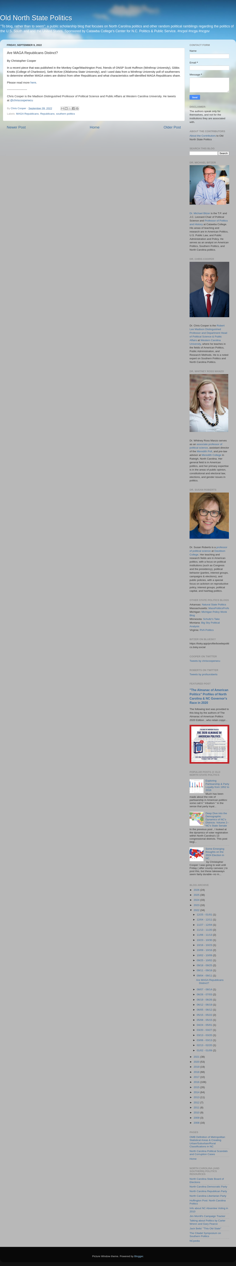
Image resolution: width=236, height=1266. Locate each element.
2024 (197, 899)
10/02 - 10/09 (205, 955)
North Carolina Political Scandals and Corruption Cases (209, 1153)
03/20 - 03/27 (205, 1030)
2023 (197, 905)
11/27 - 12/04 (205, 924)
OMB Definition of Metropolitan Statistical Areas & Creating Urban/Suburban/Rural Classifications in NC (207, 1142)
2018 (197, 1072)
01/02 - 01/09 (205, 1050)
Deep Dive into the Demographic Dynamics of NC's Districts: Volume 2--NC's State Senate (217, 819)
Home (94, 127)
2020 (197, 1061)
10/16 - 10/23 (205, 945)
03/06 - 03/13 (205, 1040)
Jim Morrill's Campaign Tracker (207, 1216)
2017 (197, 1077)
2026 (197, 889)
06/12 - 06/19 (205, 1004)
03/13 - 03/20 (205, 1035)
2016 (197, 1082)
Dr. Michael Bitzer (200, 213)
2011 (197, 1107)
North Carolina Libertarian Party (208, 1195)
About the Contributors (203, 135)
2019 (197, 1066)
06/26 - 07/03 (205, 994)
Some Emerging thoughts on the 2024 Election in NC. (214, 853)
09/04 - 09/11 (205, 975)
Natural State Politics (214, 604)
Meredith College (211, 455)
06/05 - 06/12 (205, 1009)
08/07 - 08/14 (205, 989)
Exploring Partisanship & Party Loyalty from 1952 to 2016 (217, 785)
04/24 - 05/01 (205, 1024)
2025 (197, 894)
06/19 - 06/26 (205, 999)
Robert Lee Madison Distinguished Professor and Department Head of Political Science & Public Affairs (208, 333)
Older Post (172, 127)
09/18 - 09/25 (205, 965)
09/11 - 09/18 (205, 970)
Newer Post (16, 127)
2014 (197, 1092)
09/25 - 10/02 (205, 960)
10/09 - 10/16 (205, 950)
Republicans (47, 113)
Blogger (138, 1256)
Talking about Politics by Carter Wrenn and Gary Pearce (207, 1222)
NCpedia (195, 1240)
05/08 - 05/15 (205, 1019)
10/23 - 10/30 (205, 940)
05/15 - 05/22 (205, 1014)
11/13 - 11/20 (205, 929)
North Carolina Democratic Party (208, 1186)
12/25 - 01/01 (205, 914)
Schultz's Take (211, 619)
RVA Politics (207, 630)
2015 (197, 1087)
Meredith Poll (204, 451)
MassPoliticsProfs (219, 608)
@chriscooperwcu (21, 100)
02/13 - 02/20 (205, 1045)
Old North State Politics (36, 18)
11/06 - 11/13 (205, 934)
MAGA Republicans (27, 113)
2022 (197, 910)
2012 (197, 1102)
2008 (197, 1122)
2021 (197, 1056)
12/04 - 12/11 (205, 919)
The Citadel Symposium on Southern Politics (205, 1235)
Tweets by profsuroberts (203, 674)
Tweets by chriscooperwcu (205, 660)
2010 (197, 1112)
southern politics (65, 113)
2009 (197, 1117)
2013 (197, 1097)
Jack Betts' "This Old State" (205, 1228)
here (33, 82)
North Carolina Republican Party (208, 1191)
